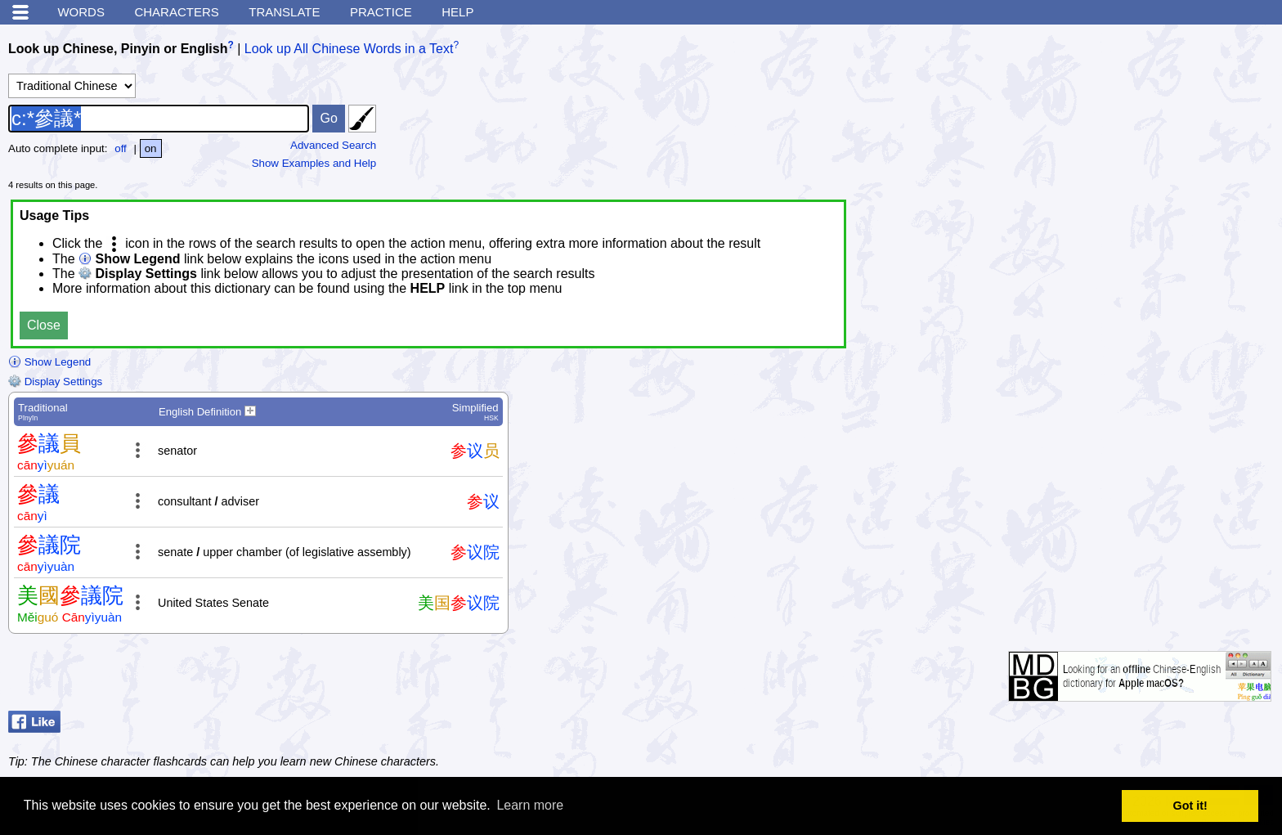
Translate (284, 12)
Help (457, 12)
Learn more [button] (529, 805)
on (151, 148)
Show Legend (49, 362)
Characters (176, 12)
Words (81, 12)
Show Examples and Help (314, 163)
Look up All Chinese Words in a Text (349, 49)
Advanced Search (333, 145)
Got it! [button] (1190, 805)
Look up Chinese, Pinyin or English (117, 49)
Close (44, 325)
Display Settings (55, 381)
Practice (381, 12)
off (120, 148)
